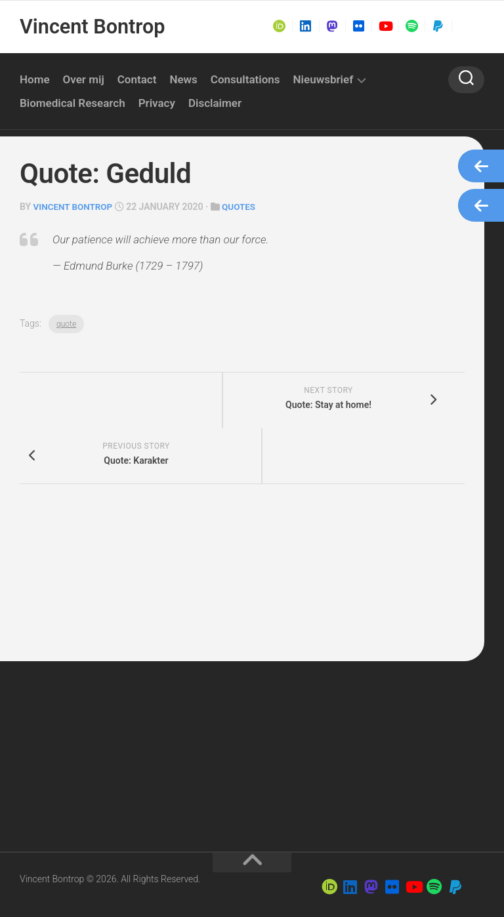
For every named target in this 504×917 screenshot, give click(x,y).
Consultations (245, 79)
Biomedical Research (72, 103)
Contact (137, 79)
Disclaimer (215, 103)
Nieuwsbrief (323, 79)
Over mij (83, 79)
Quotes (242, 206)
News (183, 79)
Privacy (156, 103)
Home (35, 79)
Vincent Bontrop (91, 26)
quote (66, 323)
